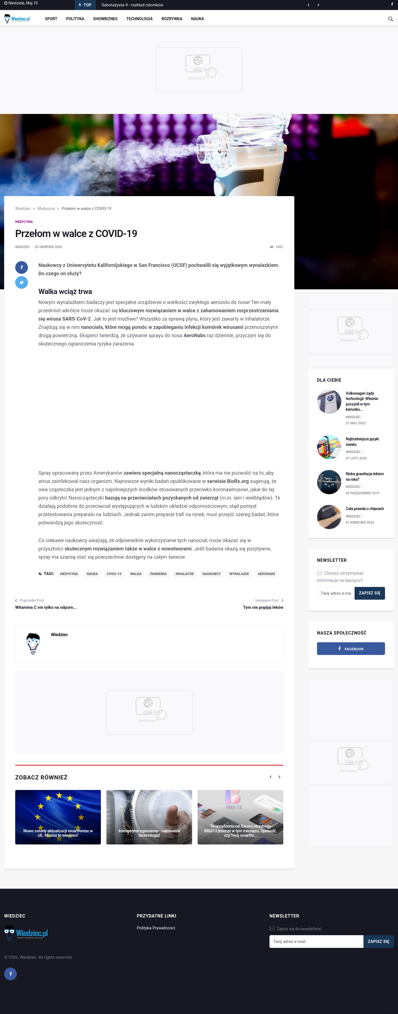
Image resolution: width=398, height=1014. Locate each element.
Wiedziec (23, 208)
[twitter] (21, 282)
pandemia (158, 574)
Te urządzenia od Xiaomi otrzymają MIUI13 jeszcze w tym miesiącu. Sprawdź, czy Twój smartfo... (240, 831)
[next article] (308, 5)
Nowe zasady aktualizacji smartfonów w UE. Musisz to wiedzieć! (58, 833)
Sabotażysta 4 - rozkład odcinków (132, 4)
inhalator (185, 574)
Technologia (139, 19)
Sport (51, 19)
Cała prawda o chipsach (365, 508)
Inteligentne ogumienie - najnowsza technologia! (149, 833)
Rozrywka (171, 19)
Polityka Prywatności (156, 927)
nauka (92, 574)
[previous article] (318, 5)
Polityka (75, 19)
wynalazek (239, 574)
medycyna (69, 574)
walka (136, 574)
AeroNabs (266, 574)
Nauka (197, 19)
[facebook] (392, 4)
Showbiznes (105, 19)
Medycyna (46, 208)
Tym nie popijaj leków (263, 607)
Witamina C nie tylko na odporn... (46, 607)
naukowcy (212, 574)
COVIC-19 (114, 574)
